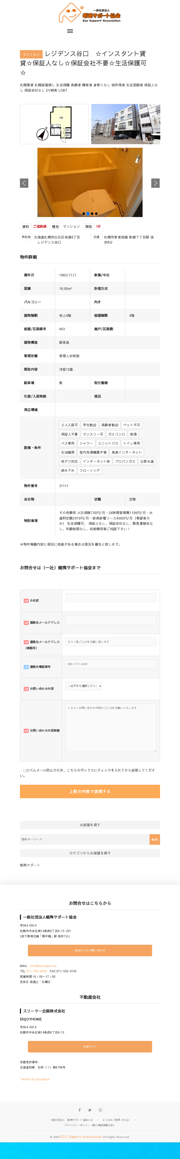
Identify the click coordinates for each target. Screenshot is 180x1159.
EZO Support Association (81, 1153)
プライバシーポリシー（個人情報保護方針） (90, 1141)
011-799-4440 (36, 988)
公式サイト (90, 1063)
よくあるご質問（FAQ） (116, 1136)
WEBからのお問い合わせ (90, 967)
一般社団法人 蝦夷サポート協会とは (71, 1136)
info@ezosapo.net (43, 982)
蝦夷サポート (30, 881)
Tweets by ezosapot (35, 1095)
